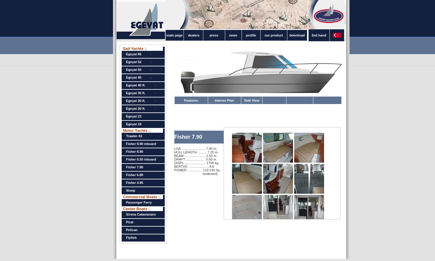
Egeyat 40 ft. (136, 85)
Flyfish (131, 237)
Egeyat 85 (133, 54)
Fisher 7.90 (134, 167)
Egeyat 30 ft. (136, 101)
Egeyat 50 (133, 69)
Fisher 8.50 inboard (141, 159)
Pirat (129, 222)
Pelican (132, 230)
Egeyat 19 (133, 124)
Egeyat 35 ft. (136, 93)
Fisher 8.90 (134, 151)
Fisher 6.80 (134, 175)
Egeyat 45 (133, 77)
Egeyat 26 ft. (136, 108)
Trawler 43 (134, 136)
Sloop (130, 190)
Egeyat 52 (133, 62)
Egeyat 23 (133, 116)
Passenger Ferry (139, 202)
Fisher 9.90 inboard (141, 144)
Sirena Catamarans (141, 214)
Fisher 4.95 (134, 182)
